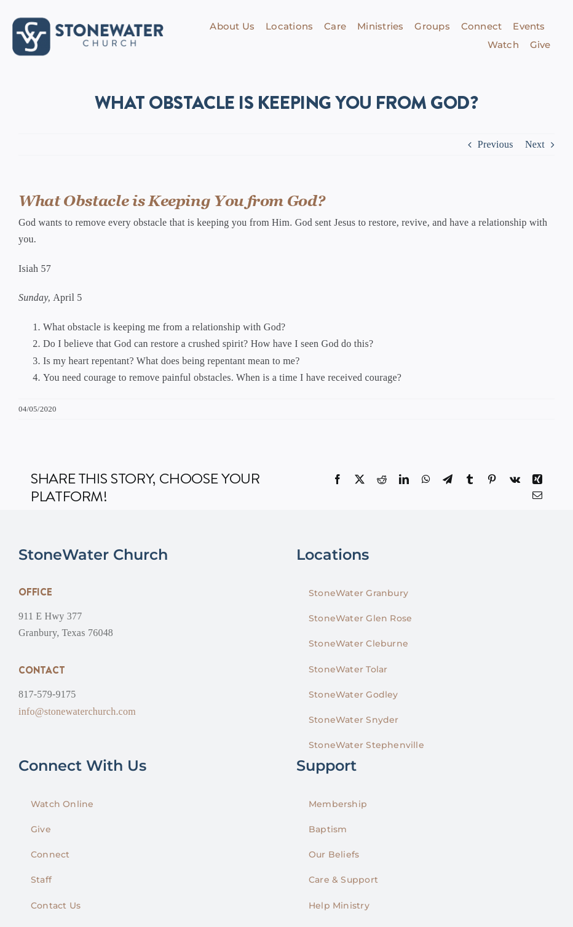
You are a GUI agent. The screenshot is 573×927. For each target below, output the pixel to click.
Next (535, 144)
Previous (495, 144)
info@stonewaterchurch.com (77, 711)
